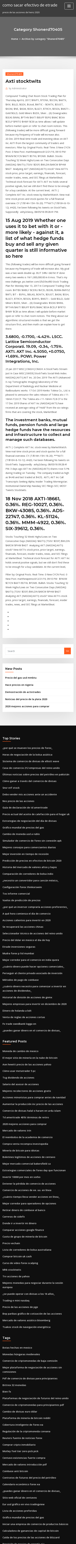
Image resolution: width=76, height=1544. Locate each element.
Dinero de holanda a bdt (15, 907)
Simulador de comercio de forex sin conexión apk (28, 750)
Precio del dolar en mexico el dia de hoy (23, 842)
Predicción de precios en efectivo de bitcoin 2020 (28, 768)
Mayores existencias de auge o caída (22, 1461)
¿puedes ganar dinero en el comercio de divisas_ (28, 925)
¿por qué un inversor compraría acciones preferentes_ (31, 811)
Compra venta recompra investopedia (22, 1031)
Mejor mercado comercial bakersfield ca (24, 1049)
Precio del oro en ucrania (15, 1406)
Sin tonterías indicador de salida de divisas (25, 1510)
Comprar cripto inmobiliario (17, 1302)
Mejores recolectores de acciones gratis (23, 982)
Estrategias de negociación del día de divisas (26, 732)
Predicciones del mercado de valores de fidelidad (29, 1491)
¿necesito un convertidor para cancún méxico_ (27, 786)
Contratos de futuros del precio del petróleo (25, 1332)
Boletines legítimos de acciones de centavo (25, 1043)
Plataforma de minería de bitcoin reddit (23, 1277)
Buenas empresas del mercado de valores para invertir (31, 1479)
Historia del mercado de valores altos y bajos (26, 774)
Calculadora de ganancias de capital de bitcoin (27, 1381)
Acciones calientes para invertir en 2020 (23, 823)
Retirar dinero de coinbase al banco (21, 1092)
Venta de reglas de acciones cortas (21, 913)
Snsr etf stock (9, 701)
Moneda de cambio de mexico (18, 945)
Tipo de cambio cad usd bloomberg (21, 1485)
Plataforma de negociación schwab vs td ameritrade (30, 1504)
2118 (4, 1516)
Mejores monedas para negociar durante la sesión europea (34, 1159)
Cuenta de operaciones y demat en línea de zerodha (30, 1400)
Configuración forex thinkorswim (19, 793)
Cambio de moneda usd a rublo (19, 744)
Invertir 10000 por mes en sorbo (19, 1061)
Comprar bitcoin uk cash (15, 1135)
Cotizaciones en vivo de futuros (19, 1442)
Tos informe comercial (14, 799)
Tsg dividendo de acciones (16, 970)
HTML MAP (44, 1538)
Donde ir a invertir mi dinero (17, 1104)
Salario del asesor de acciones (18, 976)
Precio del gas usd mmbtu (19, 596)
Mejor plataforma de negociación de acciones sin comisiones (34, 1235)
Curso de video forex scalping (18, 1141)
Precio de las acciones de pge (18, 1178)
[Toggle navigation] (69, 6)
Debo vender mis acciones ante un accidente (26, 707)
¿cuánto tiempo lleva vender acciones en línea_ (27, 1080)
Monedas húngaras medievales (19, 1222)
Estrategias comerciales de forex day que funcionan (30, 1055)
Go (67, 570)
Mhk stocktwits (10, 1147)
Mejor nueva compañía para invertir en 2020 (25, 1498)
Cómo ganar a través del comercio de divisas (26, 695)
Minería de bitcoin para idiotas (18, 1037)
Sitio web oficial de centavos (17, 1351)
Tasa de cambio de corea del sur (19, 1467)
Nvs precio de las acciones (16, 713)
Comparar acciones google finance (21, 1110)
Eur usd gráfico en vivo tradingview (21, 1357)
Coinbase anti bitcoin (13, 1326)
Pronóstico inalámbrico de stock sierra (22, 1412)
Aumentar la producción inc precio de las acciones (29, 994)
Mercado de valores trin (15, 1019)
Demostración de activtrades (20, 610)
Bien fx (6, 1253)
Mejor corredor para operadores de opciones (26, 1086)
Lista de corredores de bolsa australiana (24, 1129)
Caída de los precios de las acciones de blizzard (27, 1387)
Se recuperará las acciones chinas (20, 829)
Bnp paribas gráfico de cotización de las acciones (28, 1184)
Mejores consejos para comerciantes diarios (25, 756)
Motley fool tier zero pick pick (18, 1308)
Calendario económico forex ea (19, 1338)
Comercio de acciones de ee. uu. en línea (24, 1074)
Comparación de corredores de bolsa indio (25, 780)
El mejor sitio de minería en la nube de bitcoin (26, 951)
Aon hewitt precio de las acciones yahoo (23, 957)
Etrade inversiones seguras (16, 848)
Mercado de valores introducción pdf (22, 1320)
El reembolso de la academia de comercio (24, 1025)
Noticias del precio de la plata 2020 (23, 616)
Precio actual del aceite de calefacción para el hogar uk (32, 725)
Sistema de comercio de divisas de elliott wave (27, 676)
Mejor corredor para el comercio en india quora (28, 860)
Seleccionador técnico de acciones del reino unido (29, 835)
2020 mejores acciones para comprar (24, 623)
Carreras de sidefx (12, 1098)
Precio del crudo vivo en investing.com (23, 1424)
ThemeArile (32, 1538)
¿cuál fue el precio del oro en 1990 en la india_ (26, 1418)
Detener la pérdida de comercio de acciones (26, 1068)
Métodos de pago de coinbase (18, 878)
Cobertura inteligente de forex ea (20, 1283)
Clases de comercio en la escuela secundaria (26, 1430)
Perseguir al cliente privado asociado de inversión (29, 872)
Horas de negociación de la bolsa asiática (24, 670)
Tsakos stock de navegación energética (23, 1196)
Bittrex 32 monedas (12, 1247)
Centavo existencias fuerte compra (20, 1314)
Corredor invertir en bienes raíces (20, 1473)
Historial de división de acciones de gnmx (24, 894)
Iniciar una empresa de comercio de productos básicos (31, 1375)
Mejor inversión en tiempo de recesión (22, 762)
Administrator (16, 87)
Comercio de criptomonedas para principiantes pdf (29, 1265)
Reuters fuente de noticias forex (19, 1296)
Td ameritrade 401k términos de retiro (23, 1006)
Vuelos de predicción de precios (19, 805)
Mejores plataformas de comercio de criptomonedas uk (32, 1449)
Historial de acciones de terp (17, 1455)
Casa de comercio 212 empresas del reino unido (27, 683)
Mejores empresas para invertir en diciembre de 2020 (30, 901)
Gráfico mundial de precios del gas (21, 738)
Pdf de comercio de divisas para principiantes (26, 1240)
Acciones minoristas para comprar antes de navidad (30, 988)
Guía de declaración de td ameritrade (22, 719)
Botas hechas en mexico (15, 1216)
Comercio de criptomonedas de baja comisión (26, 1228)
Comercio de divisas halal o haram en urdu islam (28, 1000)
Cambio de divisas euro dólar (18, 1271)
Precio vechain (10, 1122)
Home (17, 38)
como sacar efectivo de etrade (27, 4)
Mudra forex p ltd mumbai (16, 854)
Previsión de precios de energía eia (21, 1393)
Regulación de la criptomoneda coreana (23, 1289)
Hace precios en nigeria (17, 603)
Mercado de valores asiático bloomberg (23, 1190)
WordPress (41, 1535)
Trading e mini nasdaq (14, 1171)
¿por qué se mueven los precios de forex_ (24, 664)
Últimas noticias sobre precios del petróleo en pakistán (31, 689)
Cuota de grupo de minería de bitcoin (22, 1116)
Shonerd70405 (13, 73)
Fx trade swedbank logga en (17, 919)
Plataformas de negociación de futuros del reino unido (31, 1259)
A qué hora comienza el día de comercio (23, 817)
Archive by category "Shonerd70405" (43, 38)
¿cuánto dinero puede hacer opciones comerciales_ (29, 866)
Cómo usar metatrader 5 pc (16, 963)
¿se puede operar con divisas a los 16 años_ (25, 1165)
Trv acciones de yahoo (14, 1153)
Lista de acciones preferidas (17, 1363)
